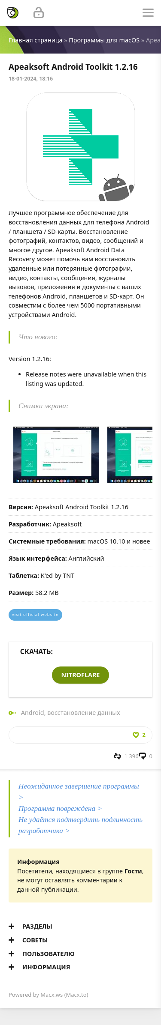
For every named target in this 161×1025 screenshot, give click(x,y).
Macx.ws (51, 994)
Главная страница (35, 40)
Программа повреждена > (60, 808)
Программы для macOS (104, 40)
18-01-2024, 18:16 (31, 78)
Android (32, 712)
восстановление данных (83, 712)
